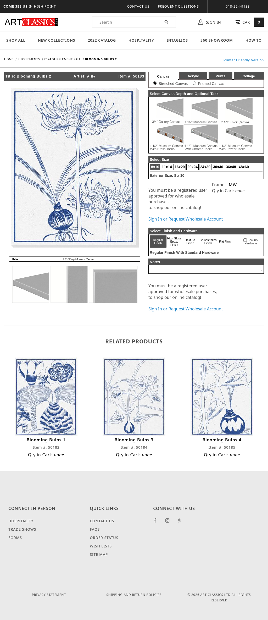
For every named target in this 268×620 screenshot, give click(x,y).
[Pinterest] (181, 522)
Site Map (99, 554)
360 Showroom (216, 40)
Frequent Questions (178, 6)
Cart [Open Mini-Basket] (249, 22)
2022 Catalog (102, 40)
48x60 (244, 167)
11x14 (167, 167)
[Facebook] (157, 522)
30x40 (218, 167)
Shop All (15, 40)
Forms (15, 537)
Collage (249, 76)
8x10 (155, 167)
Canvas (163, 76)
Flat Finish (225, 241)
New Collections (56, 40)
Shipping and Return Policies (133, 594)
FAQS (95, 529)
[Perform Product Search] (167, 22)
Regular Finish (158, 241)
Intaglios (177, 40)
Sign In (209, 22)
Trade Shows (22, 529)
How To (253, 40)
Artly (91, 76)
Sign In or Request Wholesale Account (185, 219)
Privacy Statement (49, 594)
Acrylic (193, 76)
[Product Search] (125, 22)
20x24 (192, 167)
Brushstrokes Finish (208, 241)
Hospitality (141, 40)
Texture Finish (190, 241)
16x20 (180, 167)
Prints (220, 76)
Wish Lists (101, 546)
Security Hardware (251, 241)
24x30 (205, 167)
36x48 (231, 167)
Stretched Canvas (173, 83)
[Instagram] (169, 522)
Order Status (104, 537)
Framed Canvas (211, 83)
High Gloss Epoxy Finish (174, 241)
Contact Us (138, 6)
